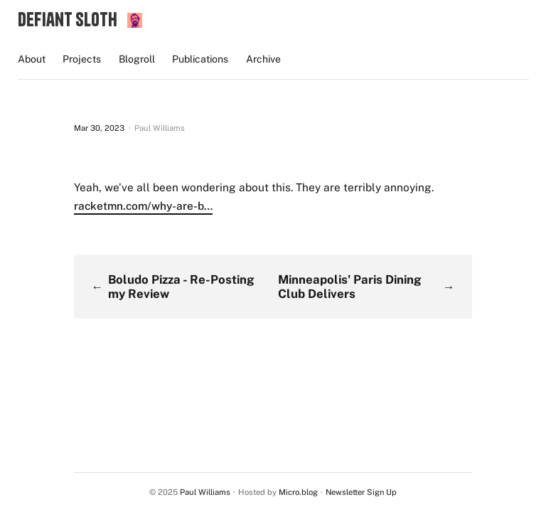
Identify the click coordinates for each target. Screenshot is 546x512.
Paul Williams (205, 492)
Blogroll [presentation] (137, 59)
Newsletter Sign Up (361, 492)
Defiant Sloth (67, 19)
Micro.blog (298, 492)
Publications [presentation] (200, 59)
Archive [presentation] (263, 59)
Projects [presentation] (82, 59)
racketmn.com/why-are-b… (143, 205)
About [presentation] (32, 59)
